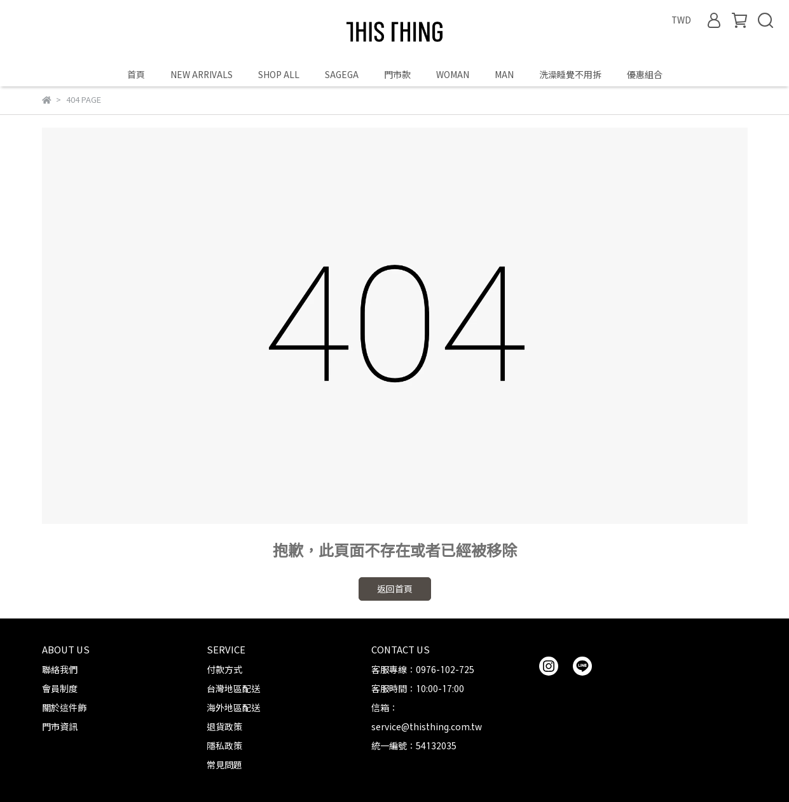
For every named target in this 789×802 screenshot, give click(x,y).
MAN (504, 74)
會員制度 (60, 688)
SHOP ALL (278, 74)
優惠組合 (644, 74)
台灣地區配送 (233, 688)
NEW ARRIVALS (201, 74)
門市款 (397, 74)
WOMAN (452, 74)
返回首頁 (395, 589)
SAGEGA (342, 74)
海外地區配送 (233, 707)
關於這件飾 (64, 707)
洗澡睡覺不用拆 (570, 74)
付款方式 (224, 669)
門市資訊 (60, 726)
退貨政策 (224, 726)
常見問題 (224, 764)
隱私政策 (224, 745)
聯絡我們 (60, 669)
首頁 (136, 74)
